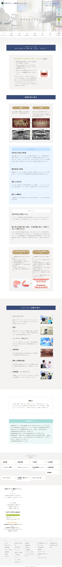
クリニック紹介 (8, 548)
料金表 (42, 34)
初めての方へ (4, 34)
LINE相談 (17, 553)
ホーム (6, 541)
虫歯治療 (5, 460)
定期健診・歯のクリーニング (23, 477)
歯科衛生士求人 (53, 541)
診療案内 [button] (27, 34)
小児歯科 (34, 460)
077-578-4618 (13, 511)
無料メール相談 (18, 551)
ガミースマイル (6, 476)
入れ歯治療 (50, 460)
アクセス (50, 34)
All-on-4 (23, 466)
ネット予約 (17, 558)
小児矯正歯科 (50, 466)
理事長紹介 (11, 34)
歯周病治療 (20, 460)
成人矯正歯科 (37, 467)
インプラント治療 (7, 466)
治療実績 (35, 34)
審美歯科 (49, 471)
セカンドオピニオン (37, 476)
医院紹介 (19, 34)
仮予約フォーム (18, 560)
